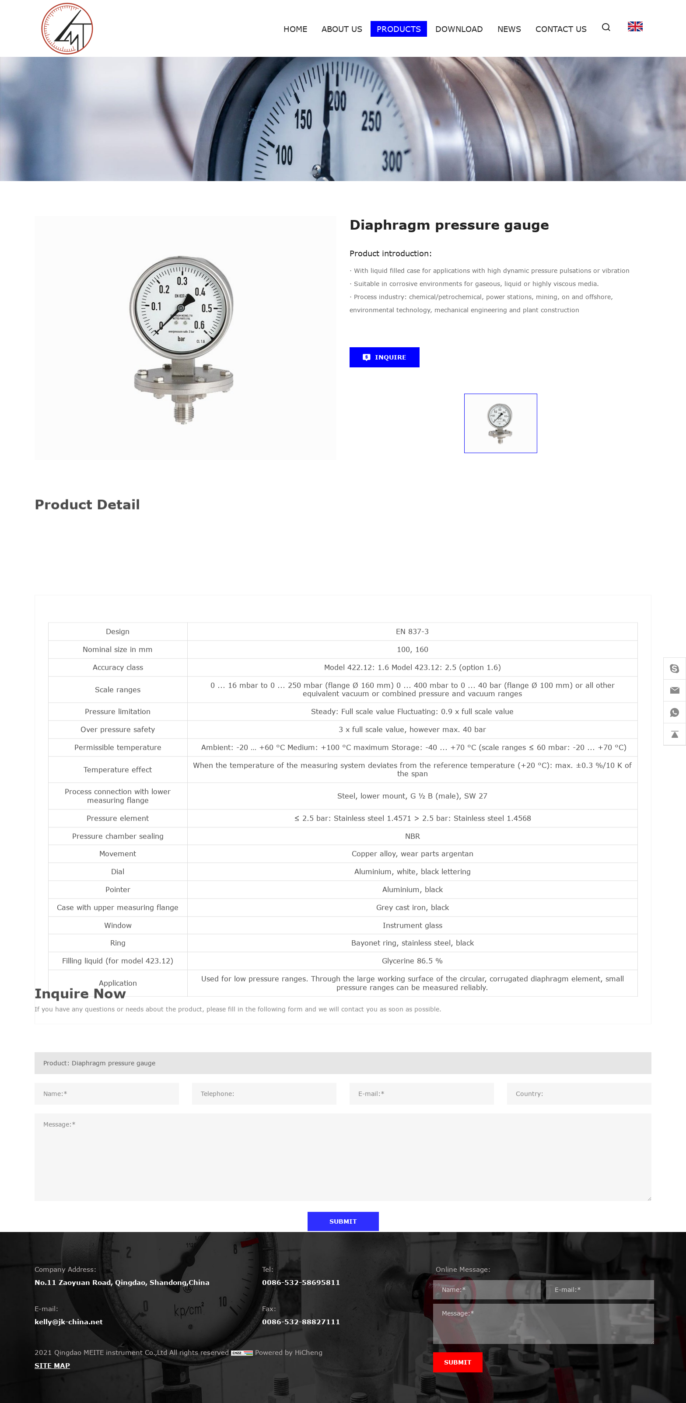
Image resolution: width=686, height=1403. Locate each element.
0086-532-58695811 (301, 1282)
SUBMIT (458, 1362)
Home (295, 29)
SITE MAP (52, 1365)
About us (342, 29)
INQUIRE (390, 357)
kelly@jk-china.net (69, 1322)
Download (459, 29)
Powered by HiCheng (288, 1352)
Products (399, 29)
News (509, 29)
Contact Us (561, 29)
